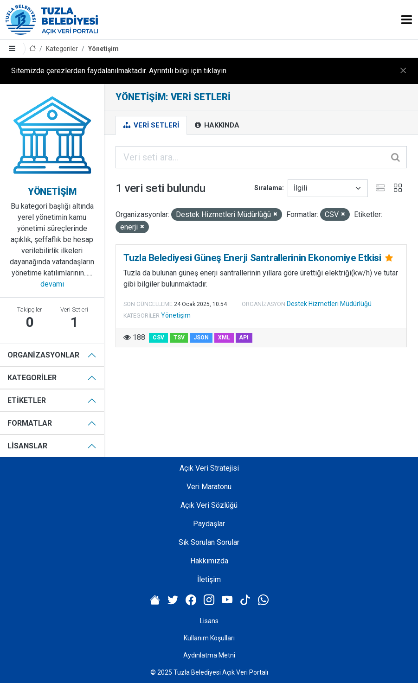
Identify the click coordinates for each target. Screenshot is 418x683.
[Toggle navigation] (406, 19)
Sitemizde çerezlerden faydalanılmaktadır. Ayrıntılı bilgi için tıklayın (118, 70)
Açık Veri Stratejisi (209, 468)
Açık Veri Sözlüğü (209, 505)
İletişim (209, 579)
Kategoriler (62, 48)
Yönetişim (103, 48)
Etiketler (26, 400)
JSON (201, 337)
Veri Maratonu (209, 486)
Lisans (209, 621)
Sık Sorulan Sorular (209, 542)
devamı (52, 284)
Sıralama (268, 187)
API (244, 337)
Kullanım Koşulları (209, 638)
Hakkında (217, 125)
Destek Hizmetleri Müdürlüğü (329, 303)
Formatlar (29, 423)
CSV (158, 337)
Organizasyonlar (43, 355)
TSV (179, 337)
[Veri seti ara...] (261, 157)
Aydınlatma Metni (209, 655)
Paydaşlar (209, 523)
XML (224, 337)
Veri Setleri (151, 125)
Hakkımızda (209, 560)
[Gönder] (396, 157)
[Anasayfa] (32, 49)
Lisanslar (27, 445)
